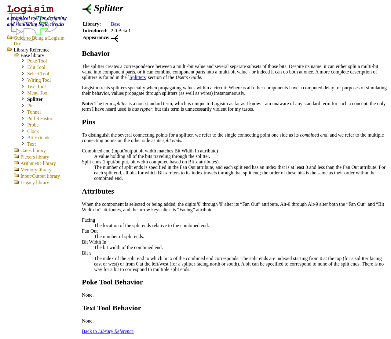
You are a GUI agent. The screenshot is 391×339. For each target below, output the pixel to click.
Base (115, 24)
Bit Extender (39, 137)
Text (31, 144)
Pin (30, 105)
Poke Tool (37, 60)
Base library (32, 55)
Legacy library (34, 182)
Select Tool (38, 73)
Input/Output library (40, 176)
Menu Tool (38, 92)
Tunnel (34, 112)
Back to (108, 331)
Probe (32, 124)
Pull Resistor (39, 118)
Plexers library (34, 156)
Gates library (33, 150)
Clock (33, 131)
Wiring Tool (39, 80)
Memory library (36, 169)
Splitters (138, 77)
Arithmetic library (38, 163)
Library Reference (31, 49)
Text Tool (36, 86)
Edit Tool (36, 67)
